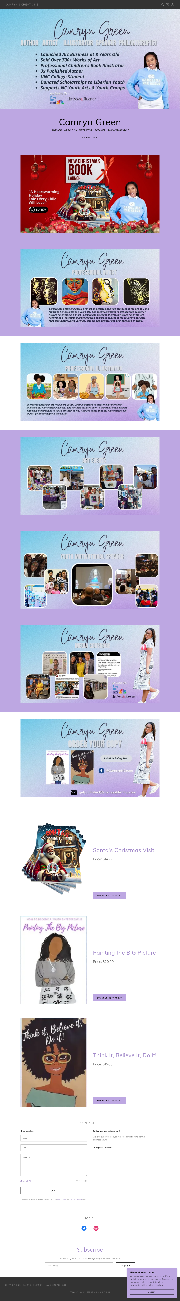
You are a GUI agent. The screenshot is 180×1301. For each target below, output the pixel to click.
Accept (152, 1292)
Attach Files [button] (27, 1181)
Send (53, 1191)
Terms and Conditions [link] (98, 1292)
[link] (21, 4)
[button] (172, 4)
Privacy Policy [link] (62, 1199)
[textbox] (53, 1138)
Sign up (126, 1266)
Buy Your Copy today (109, 895)
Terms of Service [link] (76, 1199)
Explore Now (90, 138)
